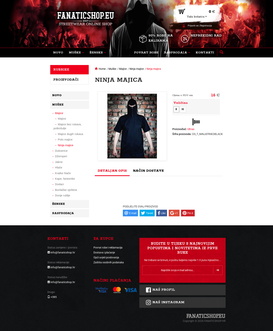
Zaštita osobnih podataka (108, 262)
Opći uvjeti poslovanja (106, 257)
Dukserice (61, 150)
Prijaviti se (193, 25)
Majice (123, 68)
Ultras (190, 129)
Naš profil (160, 290)
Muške (112, 68)
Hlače (58, 167)
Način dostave (148, 171)
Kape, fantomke (65, 178)
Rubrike (61, 69)
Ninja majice (136, 68)
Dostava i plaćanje (104, 252)
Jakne (59, 162)
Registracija (206, 25)
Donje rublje (62, 195)
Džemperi (61, 156)
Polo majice (65, 139)
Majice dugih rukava (70, 134)
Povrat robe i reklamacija (107, 247)
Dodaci (59, 184)
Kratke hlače (63, 173)
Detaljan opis (112, 171)
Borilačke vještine (66, 189)
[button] (76, 52)
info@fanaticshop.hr (63, 252)
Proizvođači (65, 80)
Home (102, 68)
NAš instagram (165, 302)
